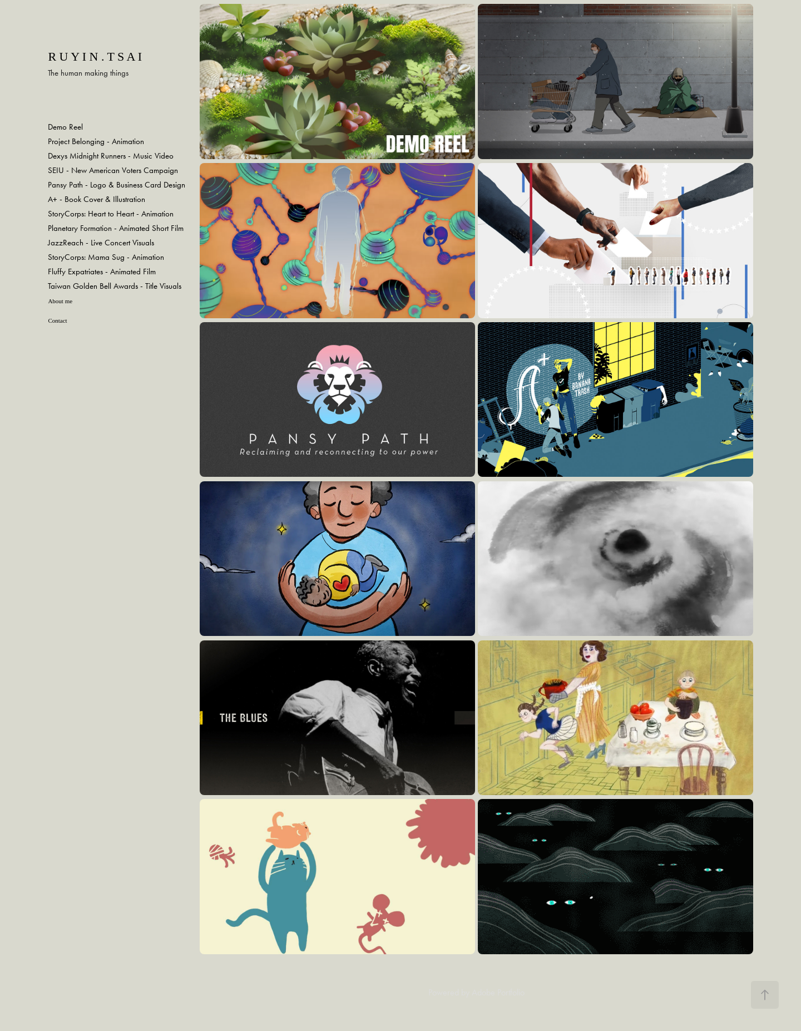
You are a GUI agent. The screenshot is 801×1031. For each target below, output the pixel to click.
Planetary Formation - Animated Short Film (116, 228)
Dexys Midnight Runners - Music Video (111, 156)
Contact (57, 320)
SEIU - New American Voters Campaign (113, 170)
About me (60, 301)
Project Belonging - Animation (96, 141)
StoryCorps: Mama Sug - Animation (106, 257)
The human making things (88, 73)
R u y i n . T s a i (96, 56)
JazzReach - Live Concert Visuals (101, 243)
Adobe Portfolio (498, 992)
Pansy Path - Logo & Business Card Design (116, 185)
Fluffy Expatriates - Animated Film (102, 272)
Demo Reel (65, 127)
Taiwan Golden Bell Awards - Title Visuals (114, 286)
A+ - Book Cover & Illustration (96, 199)
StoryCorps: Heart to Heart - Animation (111, 214)
